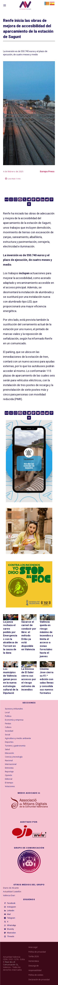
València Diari (9, 895)
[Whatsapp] (11, 199)
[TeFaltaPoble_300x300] (29, 531)
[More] (29, 204)
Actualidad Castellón (12, 891)
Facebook (11, 903)
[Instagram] (15, 199)
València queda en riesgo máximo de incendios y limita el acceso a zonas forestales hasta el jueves (46, 639)
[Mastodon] (33, 199)
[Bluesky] (38, 199)
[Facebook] (20, 199)
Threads (10, 936)
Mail (9, 914)
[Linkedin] (42, 199)
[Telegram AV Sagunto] (29, 504)
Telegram (11, 918)
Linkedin (10, 911)
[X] (24, 199)
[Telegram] (29, 199)
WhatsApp (11, 925)
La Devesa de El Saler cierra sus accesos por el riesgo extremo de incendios (28, 679)
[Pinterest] (51, 199)
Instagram (11, 907)
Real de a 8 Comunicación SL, (11, 963)
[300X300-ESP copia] (29, 584)
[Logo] (25, 6)
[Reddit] (47, 199)
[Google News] (7, 199)
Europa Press (47, 171)
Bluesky (10, 929)
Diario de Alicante (11, 888)
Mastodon (11, 933)
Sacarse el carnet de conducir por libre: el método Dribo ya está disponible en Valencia (28, 635)
